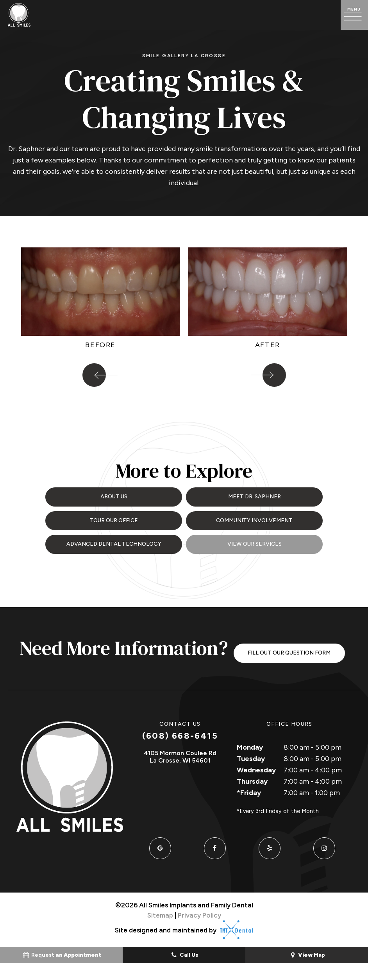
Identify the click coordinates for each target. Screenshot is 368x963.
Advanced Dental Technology (113, 542)
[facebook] (215, 846)
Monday (250, 745)
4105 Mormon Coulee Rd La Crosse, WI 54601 (180, 754)
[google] (160, 846)
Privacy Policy (199, 913)
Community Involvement (254, 519)
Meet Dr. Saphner (254, 496)
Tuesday (251, 756)
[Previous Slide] (94, 375)
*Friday (249, 790)
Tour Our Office (113, 519)
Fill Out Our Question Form (289, 650)
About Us (113, 496)
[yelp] (269, 846)
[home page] (19, 15)
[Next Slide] (274, 375)
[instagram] (324, 846)
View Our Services (254, 542)
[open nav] (354, 15)
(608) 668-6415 (180, 734)
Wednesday (256, 768)
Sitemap (160, 913)
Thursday (252, 779)
